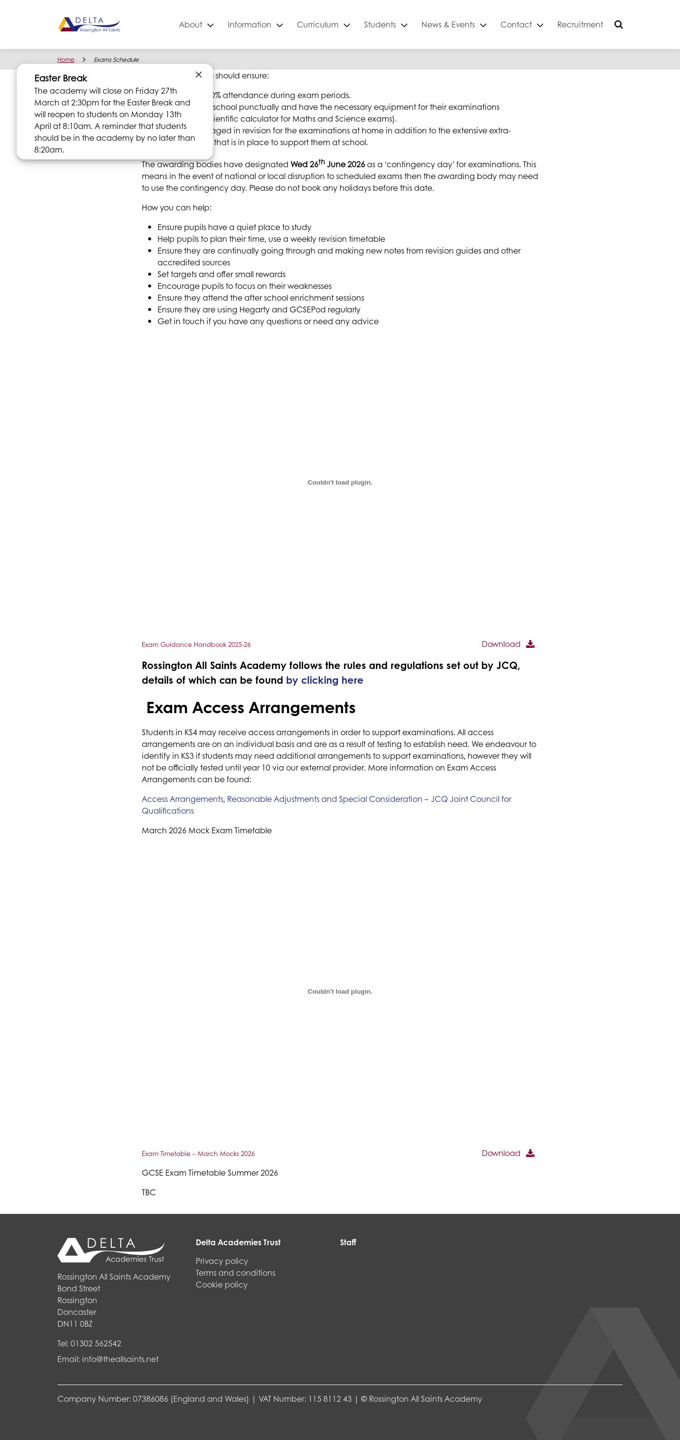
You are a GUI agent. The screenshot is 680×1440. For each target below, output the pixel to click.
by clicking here (325, 680)
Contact (516, 24)
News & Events (448, 24)
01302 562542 (96, 1343)
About (190, 24)
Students (380, 24)
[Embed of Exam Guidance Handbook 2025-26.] (340, 482)
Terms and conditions (235, 1272)
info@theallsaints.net (120, 1358)
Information (249, 24)
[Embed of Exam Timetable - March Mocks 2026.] (340, 991)
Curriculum (318, 24)
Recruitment (580, 24)
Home (66, 59)
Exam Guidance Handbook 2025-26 (196, 644)
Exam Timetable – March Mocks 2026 (198, 1153)
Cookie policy (222, 1284)
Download (501, 643)
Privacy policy (222, 1260)
